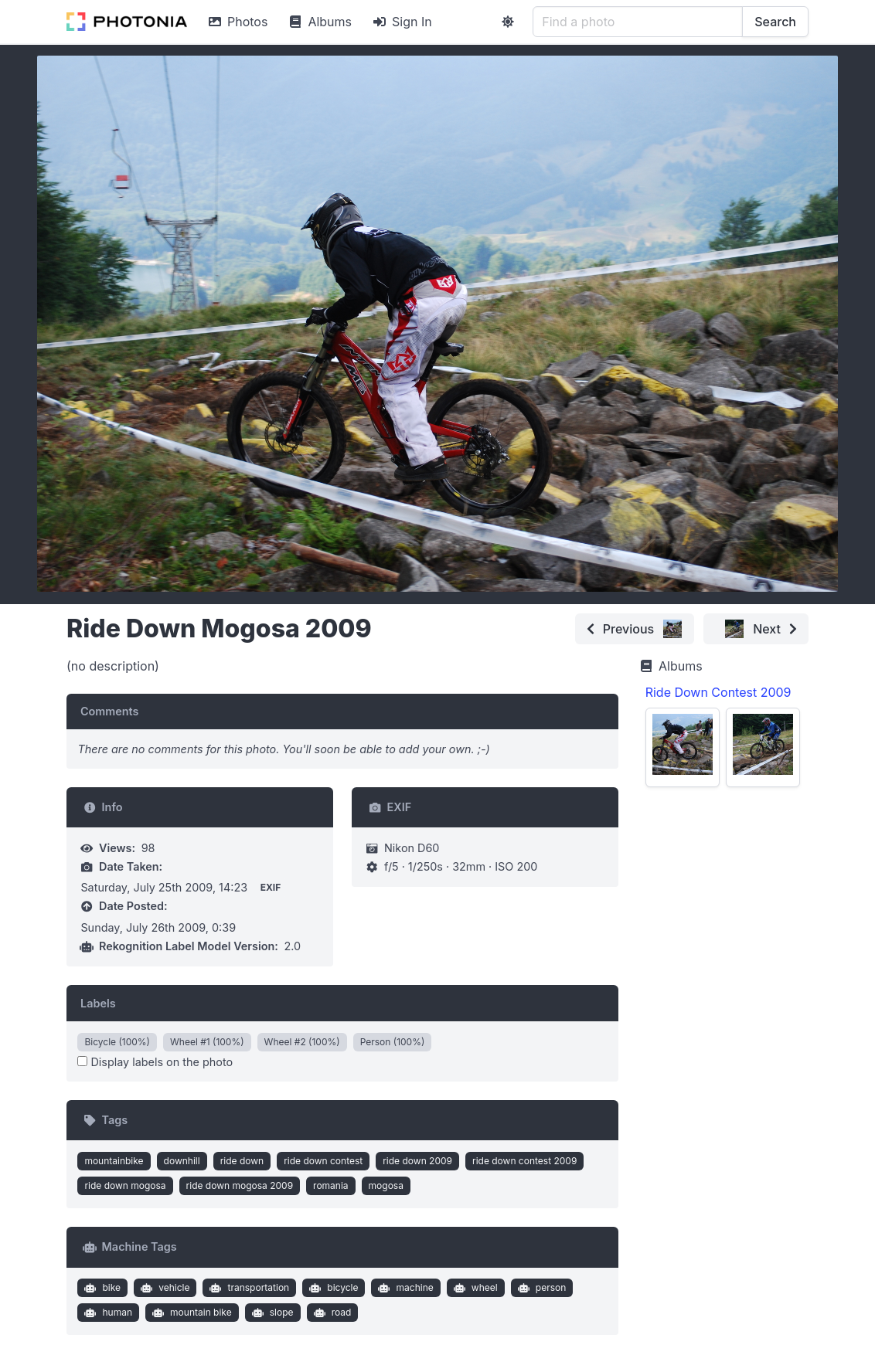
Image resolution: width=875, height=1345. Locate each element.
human (106, 1312)
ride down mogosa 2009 (239, 1185)
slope (270, 1312)
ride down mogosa (124, 1185)
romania (331, 1185)
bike (101, 1288)
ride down (242, 1161)
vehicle (164, 1288)
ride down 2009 (417, 1161)
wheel (473, 1288)
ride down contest (323, 1161)
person (540, 1288)
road (330, 1312)
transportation (247, 1288)
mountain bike (190, 1312)
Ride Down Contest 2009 (718, 692)
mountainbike (113, 1161)
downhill (182, 1161)
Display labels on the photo (155, 1061)
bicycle (332, 1288)
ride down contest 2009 (524, 1161)
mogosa (386, 1185)
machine (404, 1288)
